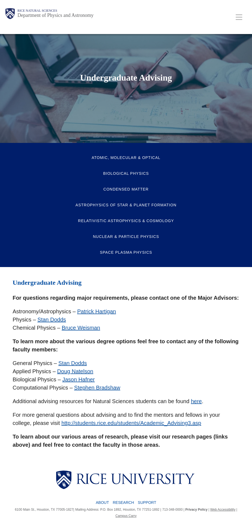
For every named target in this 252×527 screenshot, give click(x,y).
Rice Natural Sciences (37, 10)
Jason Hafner (78, 379)
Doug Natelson (75, 371)
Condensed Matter (126, 189)
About (102, 502)
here (196, 401)
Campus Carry (125, 516)
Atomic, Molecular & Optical (126, 157)
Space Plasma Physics (126, 252)
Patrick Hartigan (96, 311)
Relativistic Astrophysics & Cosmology (126, 221)
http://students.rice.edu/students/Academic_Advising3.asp (131, 423)
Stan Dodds (51, 320)
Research (123, 502)
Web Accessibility (222, 509)
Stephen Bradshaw (97, 388)
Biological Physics (126, 173)
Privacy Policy (196, 509)
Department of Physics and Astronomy (55, 15)
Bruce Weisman (81, 328)
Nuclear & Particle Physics (126, 236)
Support (147, 502)
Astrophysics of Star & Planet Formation (126, 205)
